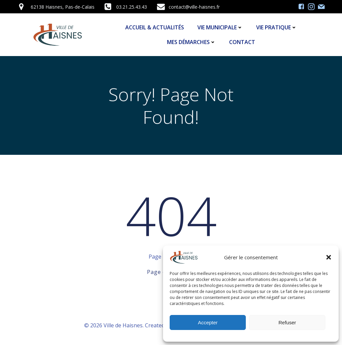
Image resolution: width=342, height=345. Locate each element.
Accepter (207, 322)
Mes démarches (191, 42)
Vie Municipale (220, 27)
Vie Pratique (276, 27)
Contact (242, 42)
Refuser (287, 322)
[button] (328, 257)
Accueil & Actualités (154, 27)
